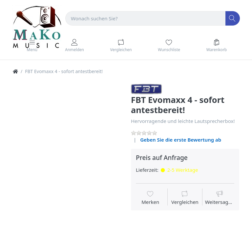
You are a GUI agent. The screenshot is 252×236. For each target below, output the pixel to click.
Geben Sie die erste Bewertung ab (180, 139)
